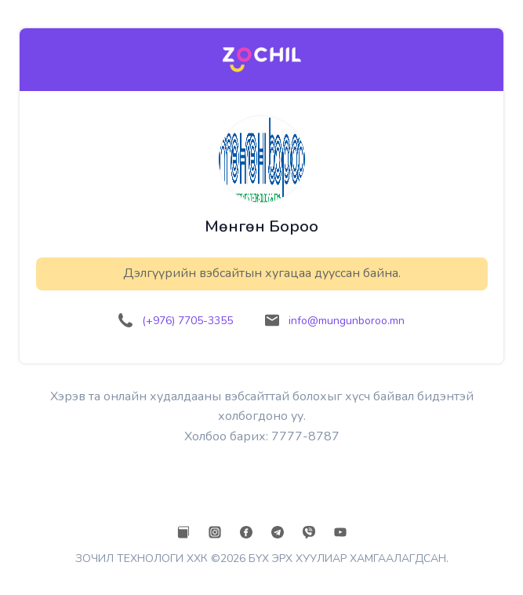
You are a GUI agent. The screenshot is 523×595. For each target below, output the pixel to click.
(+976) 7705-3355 (187, 320)
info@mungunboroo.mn (347, 320)
